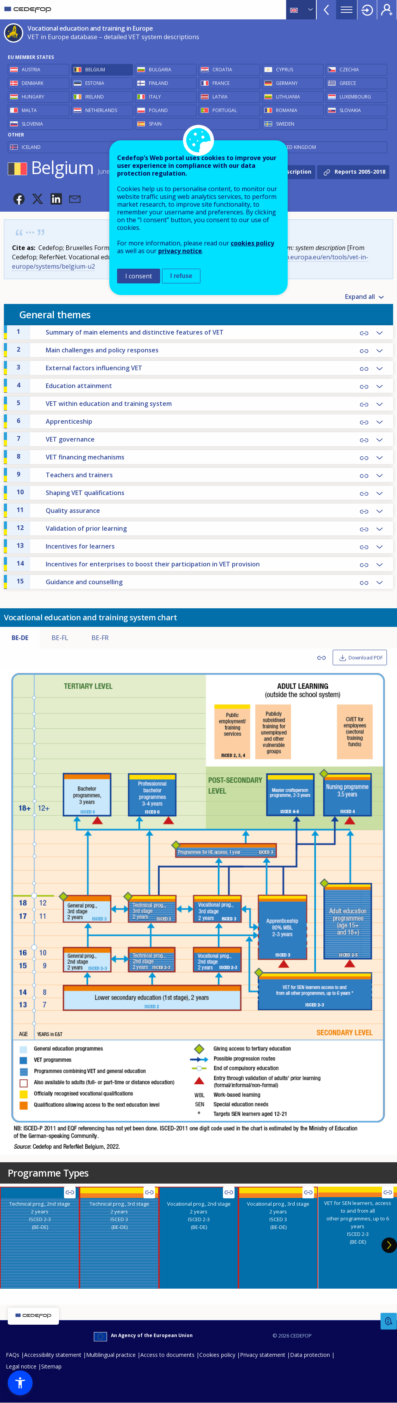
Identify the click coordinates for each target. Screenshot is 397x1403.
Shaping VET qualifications (70, 492)
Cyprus (284, 69)
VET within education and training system (94, 403)
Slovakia (350, 110)
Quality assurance (58, 510)
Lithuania (288, 96)
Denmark (32, 83)
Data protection (310, 1354)
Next (389, 1245)
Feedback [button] (389, 1321)
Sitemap (51, 1366)
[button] (19, 199)
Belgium (95, 69)
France (221, 83)
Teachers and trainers (65, 474)
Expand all (360, 296)
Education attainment (64, 385)
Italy (155, 96)
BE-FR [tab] (100, 637)
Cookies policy (217, 1354)
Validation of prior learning (72, 528)
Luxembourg (355, 96)
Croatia (222, 69)
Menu (346, 10)
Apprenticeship (54, 421)
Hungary (33, 96)
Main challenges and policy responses (88, 349)
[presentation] (39, 1238)
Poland (158, 110)
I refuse (181, 276)
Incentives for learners (66, 546)
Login (367, 9)
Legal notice (21, 1366)
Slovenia (32, 124)
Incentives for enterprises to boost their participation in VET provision (138, 563)
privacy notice (180, 251)
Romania (286, 110)
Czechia (349, 69)
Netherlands (101, 110)
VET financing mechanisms (70, 456)
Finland (158, 83)
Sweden (285, 124)
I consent (138, 276)
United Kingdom (296, 147)
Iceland (31, 147)
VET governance (56, 439)
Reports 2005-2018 (360, 170)
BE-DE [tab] (20, 637)
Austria (31, 69)
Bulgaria (160, 69)
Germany (287, 83)
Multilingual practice (111, 1354)
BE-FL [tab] (60, 637)
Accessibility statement (52, 1354)
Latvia (220, 96)
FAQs (12, 1354)
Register (387, 9)
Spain (155, 124)
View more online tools (326, 9)
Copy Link (364, 333)
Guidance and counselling (70, 581)
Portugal (224, 110)
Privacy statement (262, 1354)
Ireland (94, 96)
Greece (348, 83)
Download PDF (366, 657)
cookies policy (252, 243)
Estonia (94, 83)
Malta (29, 110)
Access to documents (167, 1354)
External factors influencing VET (79, 367)
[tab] (39, 1238)
